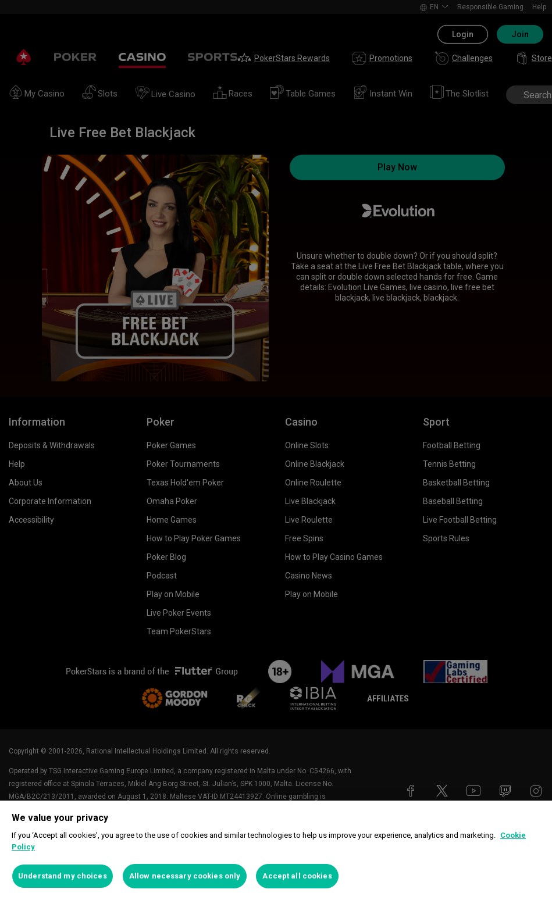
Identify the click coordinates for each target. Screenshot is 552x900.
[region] (276, 850)
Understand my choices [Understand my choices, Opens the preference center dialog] (62, 876)
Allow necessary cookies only (185, 876)
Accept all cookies (297, 876)
